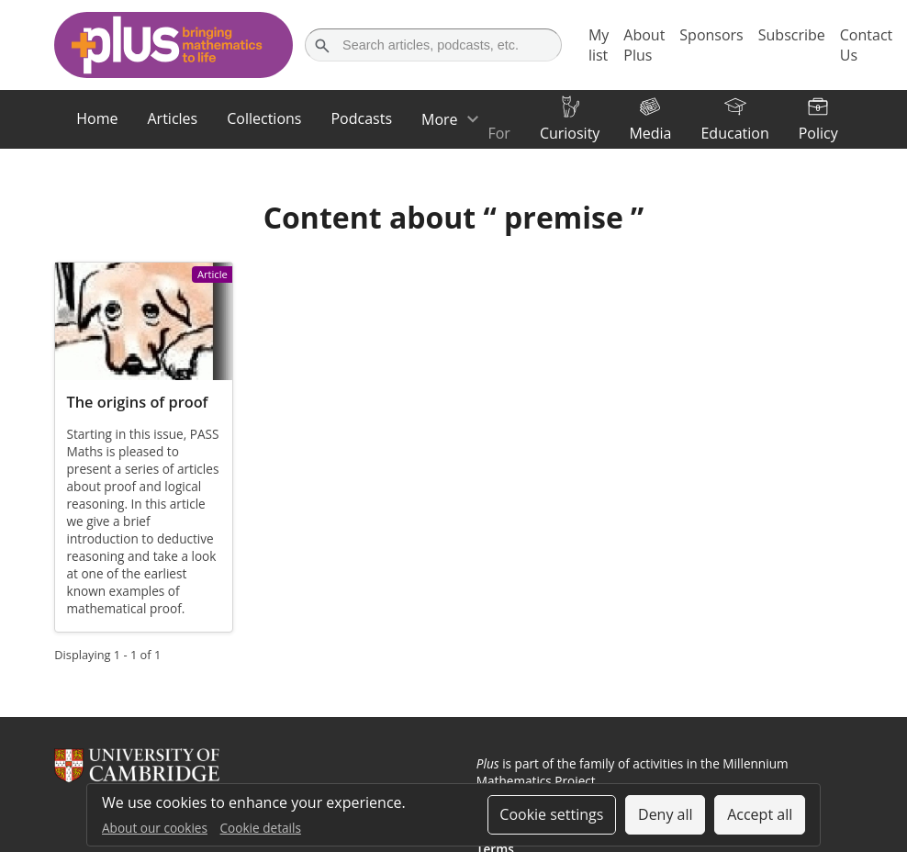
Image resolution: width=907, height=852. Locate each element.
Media (650, 133)
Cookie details (260, 827)
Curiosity (569, 133)
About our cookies (154, 827)
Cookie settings (551, 814)
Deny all (665, 814)
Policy (818, 133)
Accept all (759, 814)
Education (734, 133)
